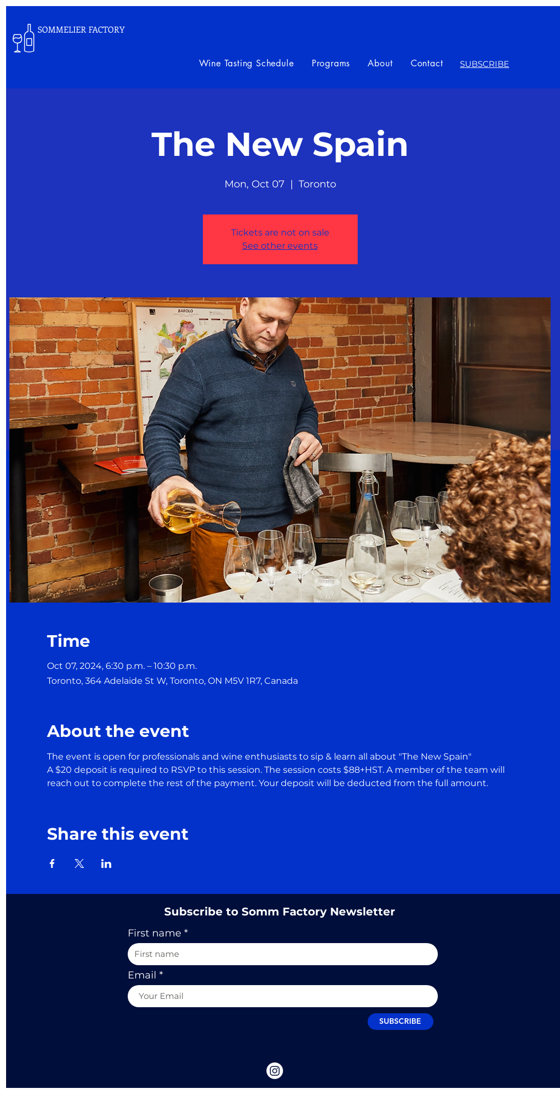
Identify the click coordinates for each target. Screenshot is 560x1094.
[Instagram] (274, 1070)
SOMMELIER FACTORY (81, 29)
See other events (280, 245)
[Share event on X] (79, 863)
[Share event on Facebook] (52, 863)
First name (154, 933)
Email (142, 975)
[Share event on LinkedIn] (106, 863)
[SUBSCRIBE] (400, 1021)
